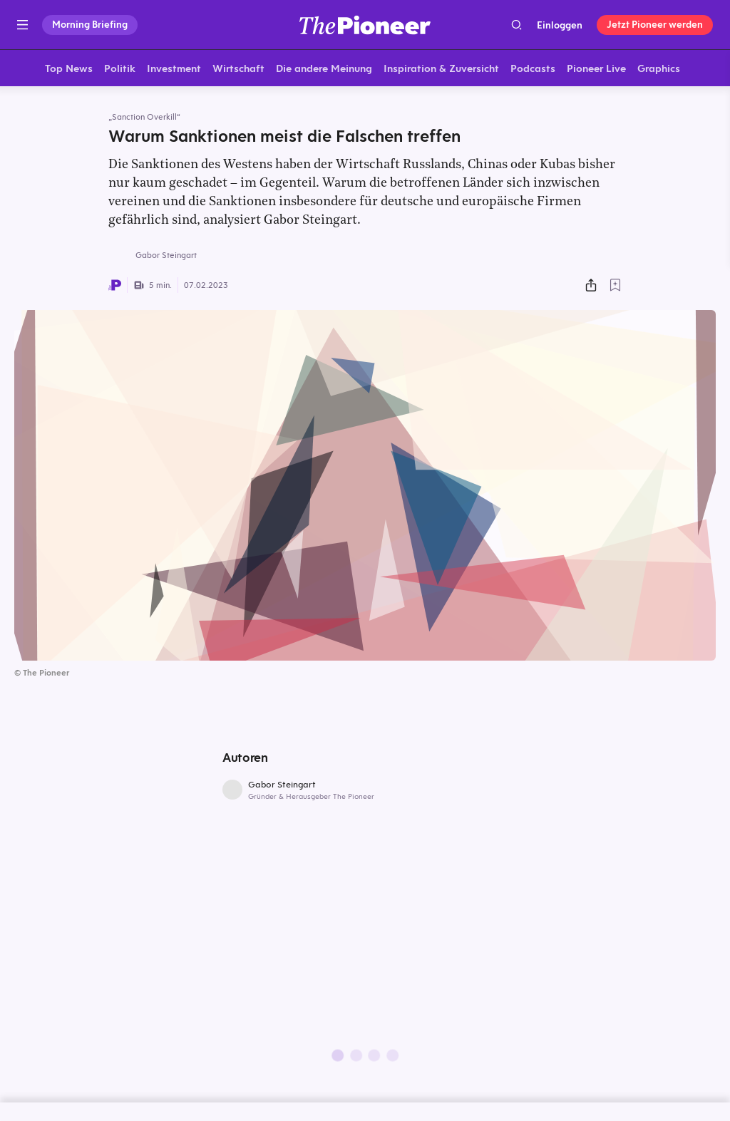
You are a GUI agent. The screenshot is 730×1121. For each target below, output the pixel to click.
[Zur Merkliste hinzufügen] (615, 287)
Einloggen (559, 25)
